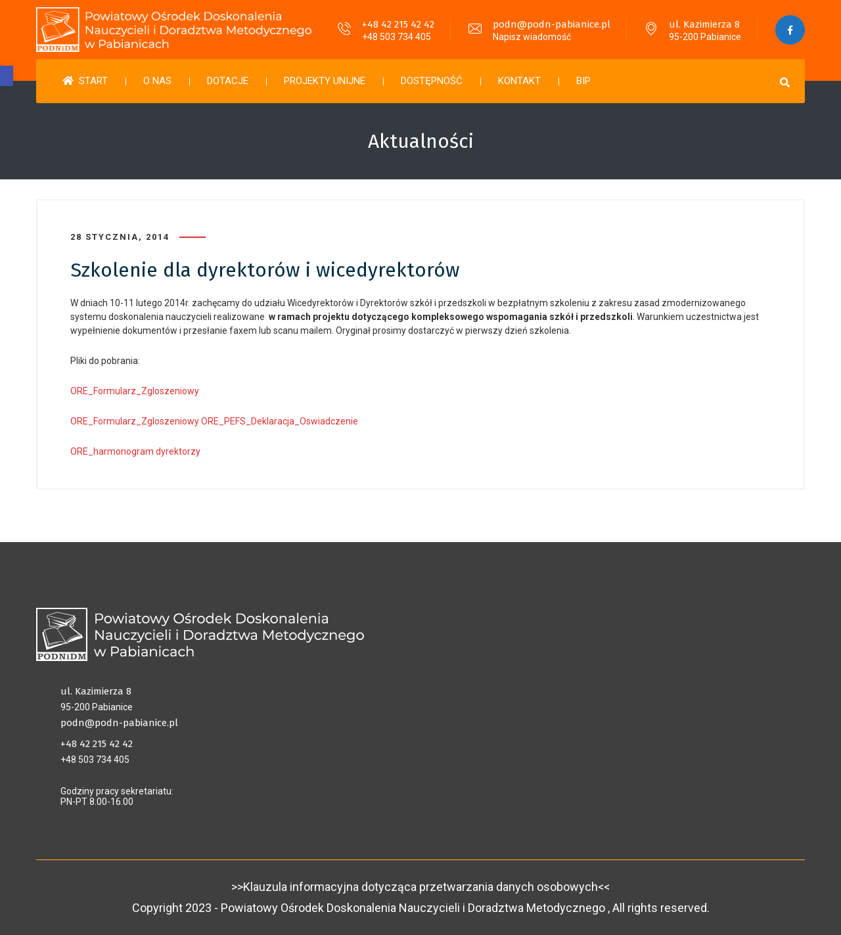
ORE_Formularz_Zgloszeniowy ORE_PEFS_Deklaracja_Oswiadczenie (214, 421)
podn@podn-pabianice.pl (551, 24)
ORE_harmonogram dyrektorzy (135, 451)
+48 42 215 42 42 (398, 24)
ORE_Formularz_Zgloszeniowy (134, 391)
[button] (6, 76)
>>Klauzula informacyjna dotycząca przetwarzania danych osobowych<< (420, 887)
